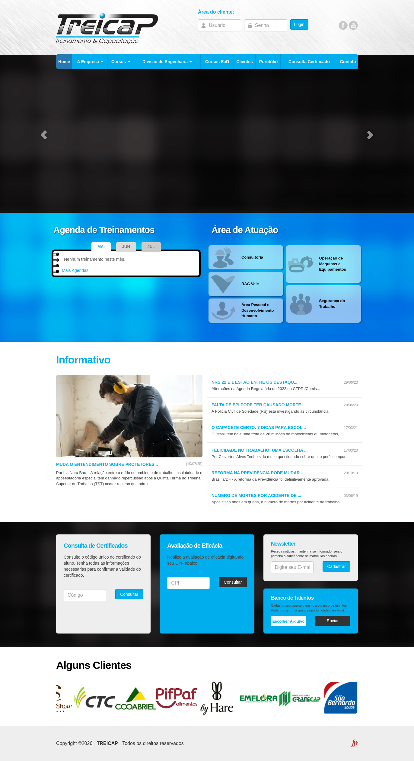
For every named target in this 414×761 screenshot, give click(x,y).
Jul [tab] (151, 246)
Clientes (244, 61)
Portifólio (268, 61)
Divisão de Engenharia (167, 61)
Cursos (120, 61)
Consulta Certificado (309, 61)
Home (64, 61)
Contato (348, 61)
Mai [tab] (101, 246)
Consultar (129, 594)
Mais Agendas (75, 270)
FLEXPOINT (354, 743)
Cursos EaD (217, 61)
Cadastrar (336, 566)
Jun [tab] (126, 246)
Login (299, 24)
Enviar (333, 620)
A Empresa (90, 61)
